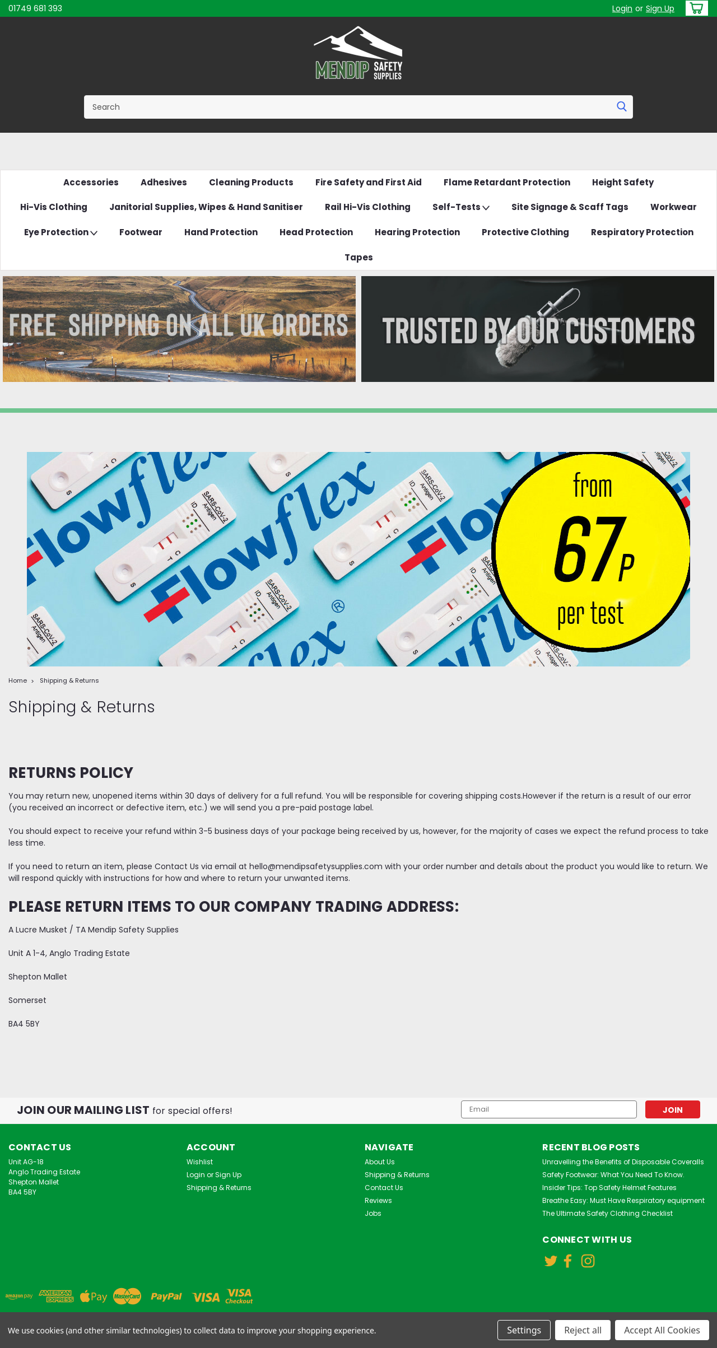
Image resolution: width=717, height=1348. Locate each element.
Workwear (673, 207)
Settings (524, 1330)
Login (622, 8)
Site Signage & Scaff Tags (569, 207)
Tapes (358, 257)
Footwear (140, 232)
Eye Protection (60, 232)
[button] (179, 329)
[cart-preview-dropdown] (694, 8)
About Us (380, 1162)
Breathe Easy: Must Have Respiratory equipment (623, 1200)
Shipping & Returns (69, 680)
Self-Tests (461, 207)
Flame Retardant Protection (507, 182)
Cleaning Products (251, 182)
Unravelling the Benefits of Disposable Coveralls (623, 1162)
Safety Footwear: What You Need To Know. (613, 1174)
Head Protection (316, 232)
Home (17, 680)
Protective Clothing (525, 232)
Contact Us (384, 1187)
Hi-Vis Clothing (53, 207)
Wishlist (200, 1162)
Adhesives (164, 182)
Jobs (373, 1213)
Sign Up (660, 8)
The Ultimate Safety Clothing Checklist (607, 1213)
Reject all (583, 1330)
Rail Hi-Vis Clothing (368, 207)
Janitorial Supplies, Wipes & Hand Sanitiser (206, 207)
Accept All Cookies (662, 1330)
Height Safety (623, 182)
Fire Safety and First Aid (368, 182)
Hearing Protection (417, 232)
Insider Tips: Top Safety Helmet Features (609, 1187)
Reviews (378, 1200)
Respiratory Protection (642, 232)
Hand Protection (221, 232)
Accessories (91, 182)
